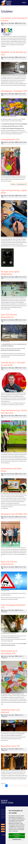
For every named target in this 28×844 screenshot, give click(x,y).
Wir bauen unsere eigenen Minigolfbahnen (10, 272)
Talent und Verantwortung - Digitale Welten (14, 191)
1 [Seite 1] (6, 785)
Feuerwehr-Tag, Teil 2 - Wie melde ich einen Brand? (13, 363)
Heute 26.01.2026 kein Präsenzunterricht (9, 315)
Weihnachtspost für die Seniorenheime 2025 (9, 652)
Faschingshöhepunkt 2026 (10, 139)
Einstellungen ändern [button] (17, 839)
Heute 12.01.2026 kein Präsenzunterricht (9, 562)
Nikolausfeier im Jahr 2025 (10, 746)
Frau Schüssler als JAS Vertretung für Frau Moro (14, 19)
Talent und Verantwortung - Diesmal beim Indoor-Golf (14, 411)
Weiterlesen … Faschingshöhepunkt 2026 (18, 184)
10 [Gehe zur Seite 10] (26, 785)
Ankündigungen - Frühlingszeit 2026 (14, 91)
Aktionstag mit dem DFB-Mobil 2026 (14, 514)
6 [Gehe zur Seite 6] (17, 785)
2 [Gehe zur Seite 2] (8, 785)
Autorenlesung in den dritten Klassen (11, 469)
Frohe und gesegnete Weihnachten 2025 (13, 606)
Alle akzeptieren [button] (17, 834)
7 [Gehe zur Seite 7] (19, 785)
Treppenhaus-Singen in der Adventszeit (10, 710)
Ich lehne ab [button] (16, 836)
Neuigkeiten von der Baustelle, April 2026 (14, 53)
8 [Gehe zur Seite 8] (21, 785)
